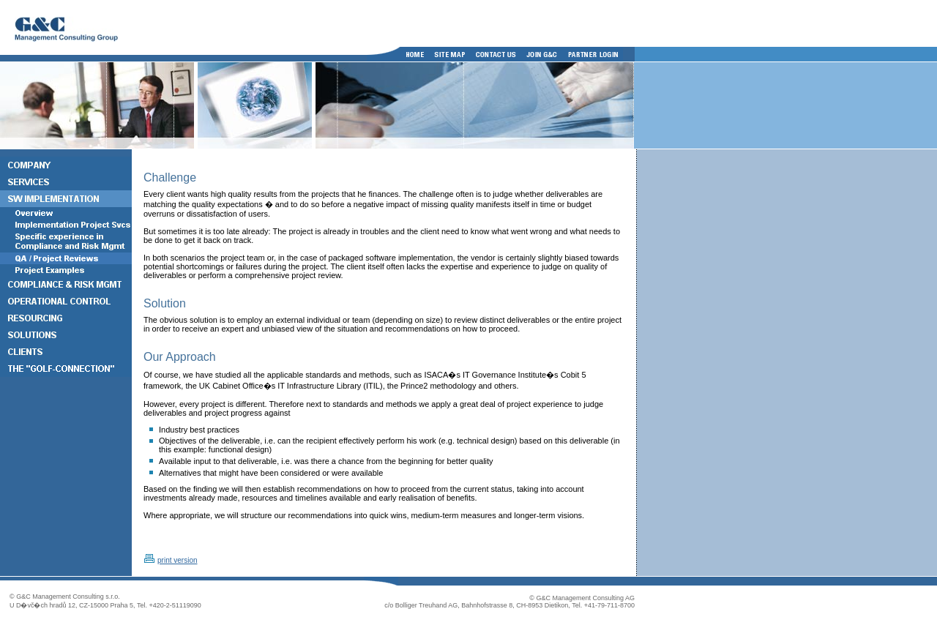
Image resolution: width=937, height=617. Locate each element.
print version (177, 560)
